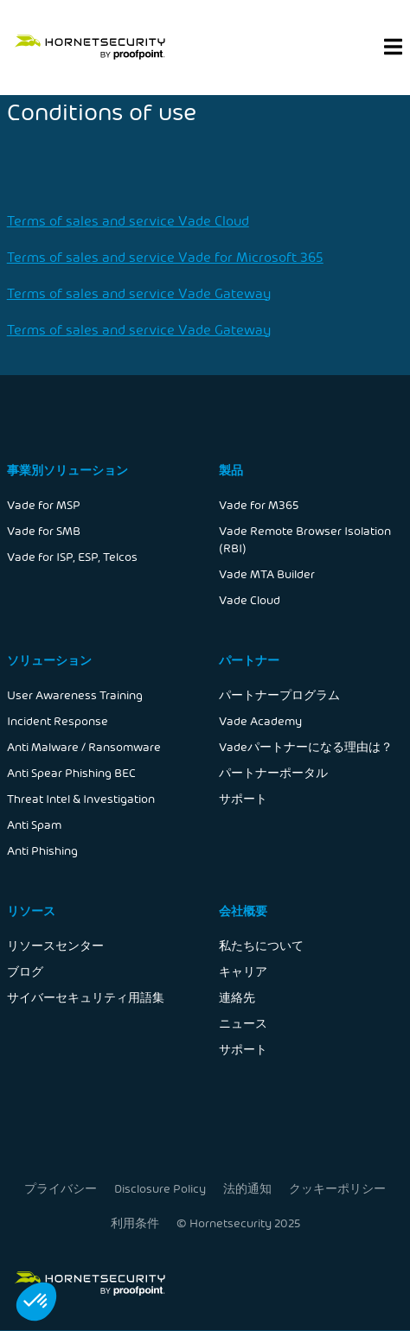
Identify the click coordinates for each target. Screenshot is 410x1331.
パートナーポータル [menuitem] (273, 772)
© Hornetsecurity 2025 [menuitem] (237, 1221)
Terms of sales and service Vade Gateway (139, 292)
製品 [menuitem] (231, 470)
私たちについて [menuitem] (261, 945)
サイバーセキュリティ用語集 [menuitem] (85, 997)
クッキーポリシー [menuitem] (336, 1188)
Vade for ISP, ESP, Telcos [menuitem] (72, 556)
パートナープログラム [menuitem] (279, 694)
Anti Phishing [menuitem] (42, 850)
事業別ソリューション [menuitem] (67, 470)
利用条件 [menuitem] (135, 1221)
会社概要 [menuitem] (243, 910)
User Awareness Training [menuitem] (75, 694)
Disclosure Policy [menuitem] (160, 1188)
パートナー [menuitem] (249, 660)
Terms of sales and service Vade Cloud (128, 220)
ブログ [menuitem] (25, 971)
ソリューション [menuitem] (49, 660)
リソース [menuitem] (31, 910)
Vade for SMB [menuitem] (43, 530)
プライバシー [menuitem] (61, 1188)
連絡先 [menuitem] (237, 997)
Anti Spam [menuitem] (34, 824)
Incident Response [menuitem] (57, 720)
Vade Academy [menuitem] (260, 720)
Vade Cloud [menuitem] (249, 599)
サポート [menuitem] (243, 798)
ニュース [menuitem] (243, 1023)
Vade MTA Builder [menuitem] (267, 573)
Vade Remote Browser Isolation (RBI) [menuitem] (305, 539)
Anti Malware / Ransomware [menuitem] (84, 746)
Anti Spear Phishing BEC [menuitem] (71, 772)
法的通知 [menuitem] (247, 1188)
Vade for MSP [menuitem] (43, 504)
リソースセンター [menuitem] (55, 945)
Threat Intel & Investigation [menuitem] (81, 798)
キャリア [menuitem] (243, 971)
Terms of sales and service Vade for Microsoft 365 (165, 256)
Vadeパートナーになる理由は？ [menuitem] (306, 746)
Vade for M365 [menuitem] (258, 504)
